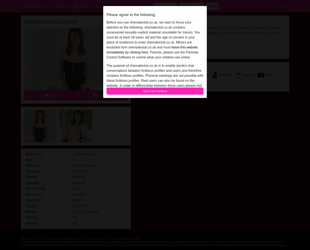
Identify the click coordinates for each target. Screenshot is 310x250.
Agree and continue (155, 91)
